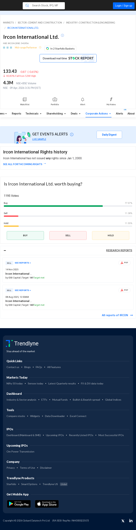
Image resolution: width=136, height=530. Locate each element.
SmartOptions (29, 484)
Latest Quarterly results (62, 383)
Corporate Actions (97, 113)
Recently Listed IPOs (81, 435)
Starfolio (11, 484)
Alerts (119, 112)
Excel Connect (78, 416)
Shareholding (55, 113)
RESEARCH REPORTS (119, 250)
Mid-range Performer (26, 47)
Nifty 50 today (15, 383)
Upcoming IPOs (55, 435)
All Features (54, 367)
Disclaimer (46, 467)
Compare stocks (16, 416)
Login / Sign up (123, 5)
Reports (16, 113)
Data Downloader (55, 416)
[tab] (68, 250)
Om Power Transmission (20, 451)
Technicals (32, 113)
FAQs (39, 367)
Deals (74, 113)
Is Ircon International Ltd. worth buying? (43, 183)
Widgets (35, 416)
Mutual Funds (60, 399)
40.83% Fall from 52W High (21, 75)
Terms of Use (27, 467)
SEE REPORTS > (23, 263)
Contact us (13, 367)
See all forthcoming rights (22, 164)
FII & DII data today (92, 383)
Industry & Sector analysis (21, 399)
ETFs (44, 399)
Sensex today (35, 383)
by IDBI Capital (13, 277)
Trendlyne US (55, 484)
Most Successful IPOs (111, 435)
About (131, 113)
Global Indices (113, 399)
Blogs (27, 367)
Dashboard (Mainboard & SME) (24, 435)
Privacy (11, 467)
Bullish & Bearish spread (86, 399)
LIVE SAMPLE (39, 139)
